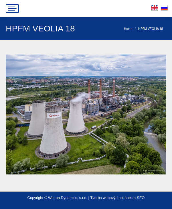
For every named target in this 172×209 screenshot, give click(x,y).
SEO (141, 198)
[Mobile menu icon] (12, 8)
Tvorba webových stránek (111, 198)
